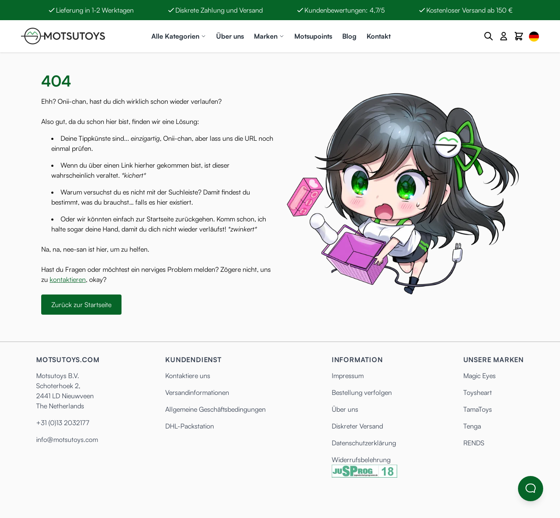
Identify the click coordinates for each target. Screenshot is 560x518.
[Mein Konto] (504, 36)
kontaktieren (68, 279)
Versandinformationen (197, 392)
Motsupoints (313, 36)
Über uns (230, 36)
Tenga (472, 426)
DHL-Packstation (189, 426)
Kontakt (379, 36)
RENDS (473, 443)
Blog (349, 36)
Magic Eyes (479, 375)
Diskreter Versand (357, 426)
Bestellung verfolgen (362, 392)
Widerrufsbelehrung (361, 459)
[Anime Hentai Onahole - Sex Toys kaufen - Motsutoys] (63, 36)
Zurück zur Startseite (81, 304)
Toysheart (477, 392)
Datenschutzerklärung (364, 443)
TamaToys (477, 409)
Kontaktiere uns (187, 375)
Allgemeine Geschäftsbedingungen (215, 409)
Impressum (348, 375)
